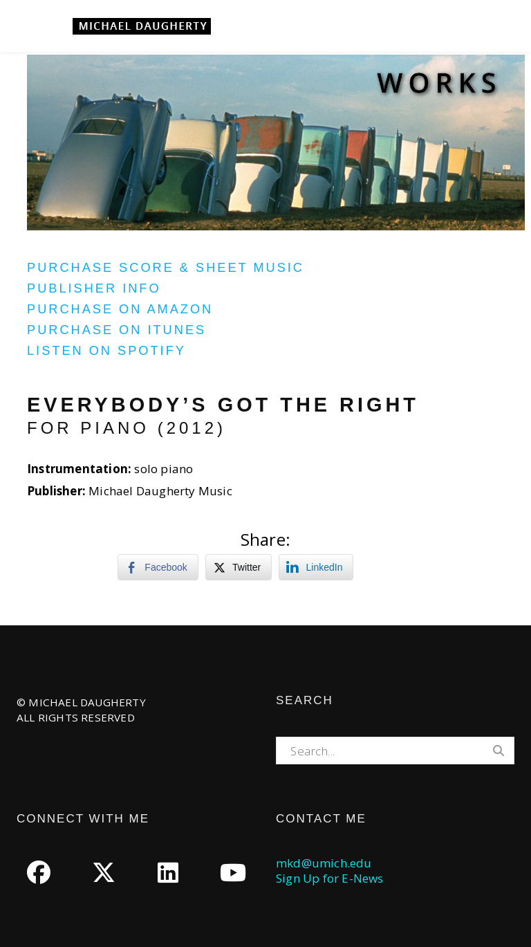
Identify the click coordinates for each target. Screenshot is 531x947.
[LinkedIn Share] (316, 567)
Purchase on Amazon (120, 309)
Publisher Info (94, 288)
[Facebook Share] (158, 567)
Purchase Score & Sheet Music (165, 268)
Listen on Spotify (106, 351)
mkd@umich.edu (324, 863)
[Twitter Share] (238, 567)
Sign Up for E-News (330, 878)
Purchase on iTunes (116, 330)
